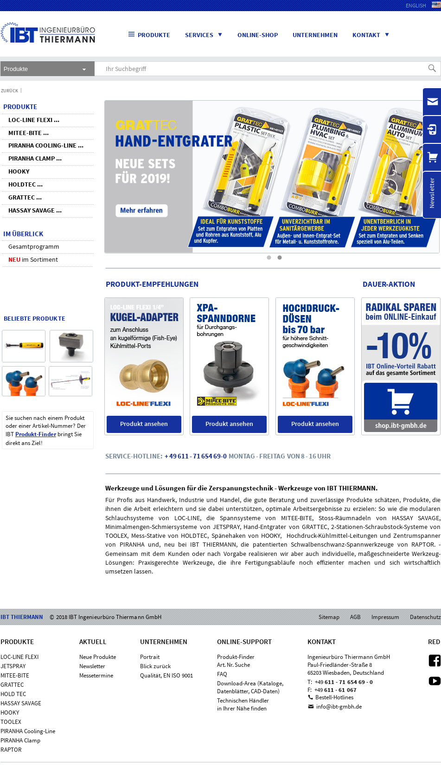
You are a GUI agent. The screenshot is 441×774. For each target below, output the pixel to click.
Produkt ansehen (144, 423)
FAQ (222, 674)
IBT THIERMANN (22, 50)
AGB (355, 617)
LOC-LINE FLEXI (19, 657)
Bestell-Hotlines (334, 697)
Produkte (149, 35)
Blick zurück (155, 666)
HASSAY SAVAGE (20, 703)
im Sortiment (33, 259)
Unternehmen (315, 35)
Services (207, 35)
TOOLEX (10, 722)
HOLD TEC (13, 694)
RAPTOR (11, 750)
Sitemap (329, 617)
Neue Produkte (97, 657)
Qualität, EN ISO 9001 (166, 675)
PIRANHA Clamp (20, 740)
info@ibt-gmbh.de (339, 706)
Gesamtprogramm (33, 246)
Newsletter (92, 666)
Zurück (9, 91)
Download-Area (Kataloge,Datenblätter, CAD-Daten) (250, 687)
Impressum (385, 617)
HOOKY (9, 712)
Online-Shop (257, 35)
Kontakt (374, 35)
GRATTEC (12, 685)
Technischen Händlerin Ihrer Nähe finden (243, 704)
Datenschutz (425, 617)
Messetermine (96, 675)
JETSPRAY (13, 666)
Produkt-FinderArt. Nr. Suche (236, 661)
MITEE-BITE (14, 675)
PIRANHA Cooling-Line (27, 731)
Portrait (150, 657)
